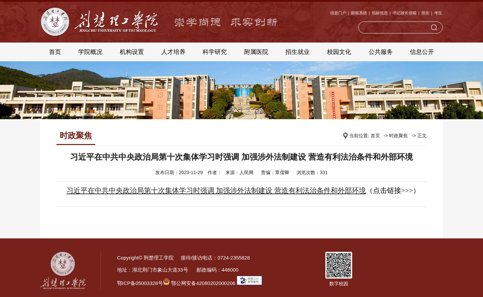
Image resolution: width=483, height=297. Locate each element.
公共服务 (381, 52)
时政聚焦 (398, 135)
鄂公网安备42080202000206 (199, 283)
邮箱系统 (359, 13)
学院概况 (90, 52)
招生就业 (297, 52)
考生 (438, 13)
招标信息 (380, 13)
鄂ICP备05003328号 (140, 283)
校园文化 (339, 52)
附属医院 (256, 52)
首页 (55, 52)
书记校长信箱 (404, 13)
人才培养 (173, 52)
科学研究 (215, 52)
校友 (425, 13)
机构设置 (132, 52)
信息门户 (338, 13)
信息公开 (422, 52)
